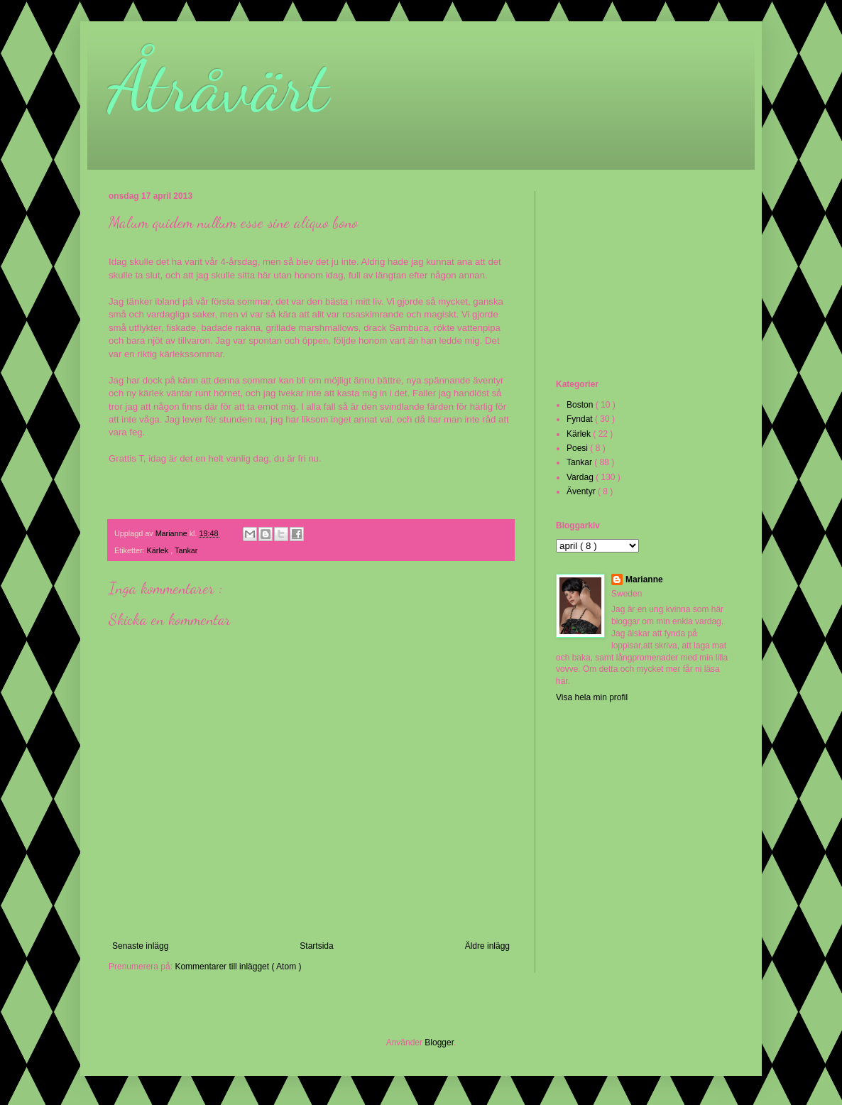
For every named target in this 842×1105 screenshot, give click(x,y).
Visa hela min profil (592, 697)
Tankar (186, 550)
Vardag (581, 477)
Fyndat (581, 419)
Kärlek (159, 550)
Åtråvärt (219, 86)
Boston (581, 405)
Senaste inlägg (140, 946)
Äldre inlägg (487, 946)
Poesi (578, 448)
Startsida (316, 946)
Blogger (439, 1042)
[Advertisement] (627, 283)
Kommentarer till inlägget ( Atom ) (238, 966)
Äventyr (582, 491)
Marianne (644, 579)
